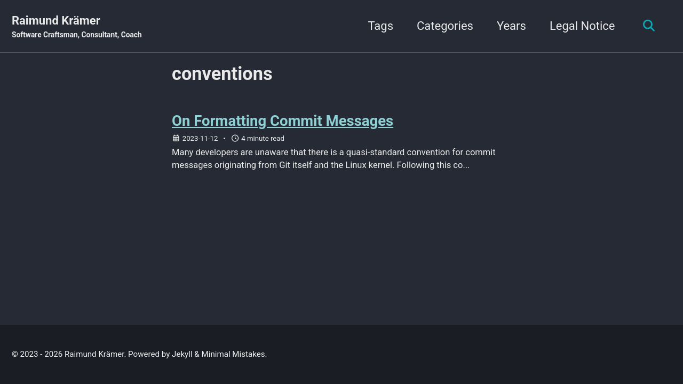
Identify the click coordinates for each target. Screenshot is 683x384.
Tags (380, 26)
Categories (445, 26)
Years (511, 26)
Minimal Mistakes (233, 354)
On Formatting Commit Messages (282, 121)
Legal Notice (582, 26)
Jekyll (182, 354)
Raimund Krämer (77, 27)
